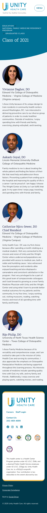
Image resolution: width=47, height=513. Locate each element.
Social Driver (14, 497)
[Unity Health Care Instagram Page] (12, 426)
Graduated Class (15, 34)
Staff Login (21, 412)
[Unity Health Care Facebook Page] (7, 426)
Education (8, 26)
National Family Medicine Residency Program (21, 29)
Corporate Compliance (11, 490)
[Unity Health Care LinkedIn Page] (21, 426)
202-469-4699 (13, 420)
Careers (10, 412)
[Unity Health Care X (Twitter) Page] (16, 426)
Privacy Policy (7, 485)
